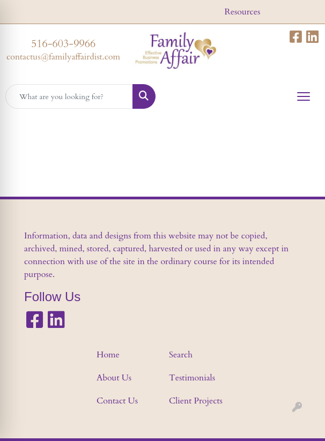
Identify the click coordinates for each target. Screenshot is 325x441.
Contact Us (117, 401)
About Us (114, 378)
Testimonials (192, 378)
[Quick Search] (69, 96)
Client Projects (196, 401)
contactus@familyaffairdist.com (63, 57)
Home (108, 355)
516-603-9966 (63, 43)
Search (181, 355)
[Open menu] (303, 96)
